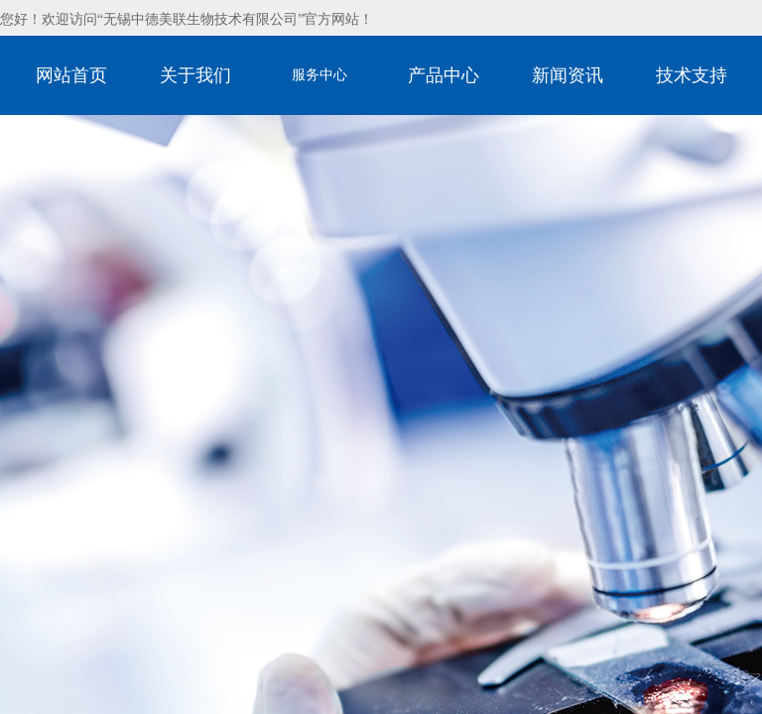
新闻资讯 (567, 75)
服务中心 (319, 74)
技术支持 (691, 75)
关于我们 (195, 75)
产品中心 (443, 75)
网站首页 (71, 75)
